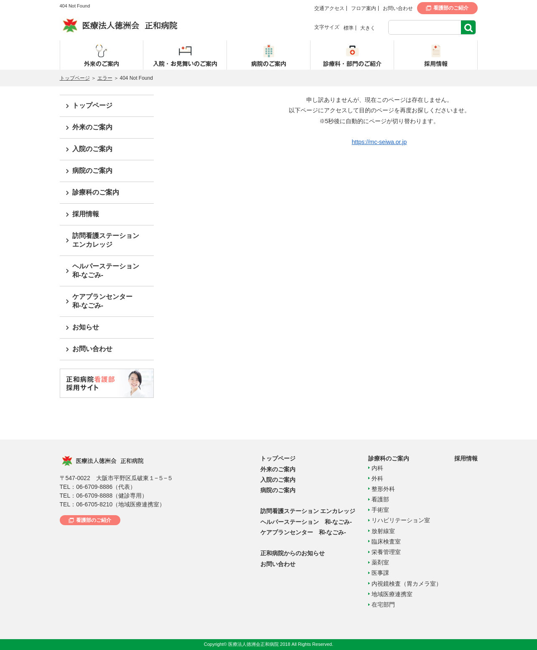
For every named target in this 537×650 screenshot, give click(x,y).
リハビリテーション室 (401, 520)
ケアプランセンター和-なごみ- (102, 301)
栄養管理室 (386, 552)
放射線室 (383, 531)
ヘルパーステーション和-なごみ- (105, 270)
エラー (104, 78)
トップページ (75, 78)
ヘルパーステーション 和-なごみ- (306, 521)
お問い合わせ (398, 8)
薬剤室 (380, 562)
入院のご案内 (92, 148)
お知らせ (85, 327)
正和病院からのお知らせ (292, 553)
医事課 (380, 572)
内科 (377, 468)
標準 (349, 27)
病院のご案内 (92, 170)
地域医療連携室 (392, 594)
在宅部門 (383, 604)
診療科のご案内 (95, 192)
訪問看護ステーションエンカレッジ (105, 240)
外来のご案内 (92, 127)
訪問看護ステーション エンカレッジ (308, 511)
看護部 (380, 499)
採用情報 (85, 214)
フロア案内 (363, 8)
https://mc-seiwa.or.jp (379, 142)
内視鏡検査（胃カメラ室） (407, 583)
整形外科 (383, 489)
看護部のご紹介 (450, 8)
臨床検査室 (386, 541)
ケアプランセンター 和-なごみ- (303, 532)
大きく (367, 27)
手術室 (380, 509)
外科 (377, 478)
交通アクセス (329, 8)
